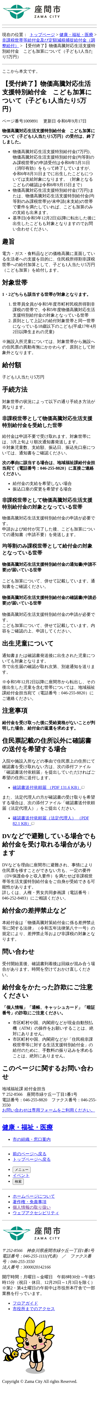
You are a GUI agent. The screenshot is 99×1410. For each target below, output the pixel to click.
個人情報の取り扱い (32, 1207)
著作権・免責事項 (29, 1202)
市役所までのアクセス (34, 1308)
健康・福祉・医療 (76, 34)
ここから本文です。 (21, 71)
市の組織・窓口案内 (32, 1139)
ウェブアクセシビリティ (36, 1213)
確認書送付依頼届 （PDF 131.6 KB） (48, 787)
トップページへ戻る (32, 1159)
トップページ (42, 34)
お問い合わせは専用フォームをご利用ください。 (48, 1110)
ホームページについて (34, 1196)
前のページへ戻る (29, 1154)
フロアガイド (25, 1303)
